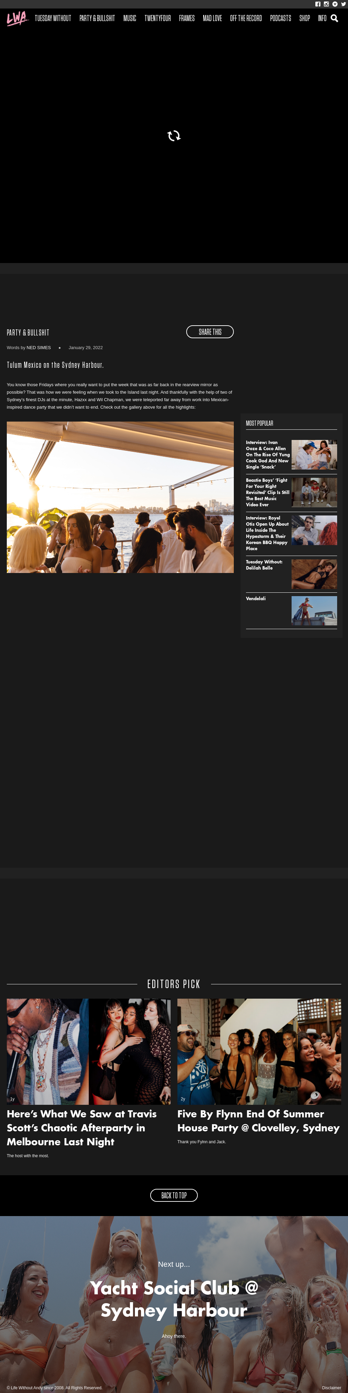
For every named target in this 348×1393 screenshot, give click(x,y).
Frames (187, 19)
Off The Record (246, 19)
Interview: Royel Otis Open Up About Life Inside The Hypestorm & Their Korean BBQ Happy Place (267, 534)
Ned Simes (39, 347)
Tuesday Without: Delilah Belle (264, 565)
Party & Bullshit (97, 19)
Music (129, 19)
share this (210, 332)
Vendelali (256, 599)
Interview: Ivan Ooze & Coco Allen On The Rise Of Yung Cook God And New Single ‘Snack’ (268, 455)
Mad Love (212, 19)
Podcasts (280, 19)
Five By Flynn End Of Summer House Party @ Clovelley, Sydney (258, 1122)
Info (322, 19)
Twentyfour (157, 19)
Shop (304, 19)
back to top (174, 1196)
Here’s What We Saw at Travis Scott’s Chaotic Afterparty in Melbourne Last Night (82, 1129)
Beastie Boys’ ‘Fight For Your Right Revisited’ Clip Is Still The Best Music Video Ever (268, 493)
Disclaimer (331, 1388)
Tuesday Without (53, 19)
